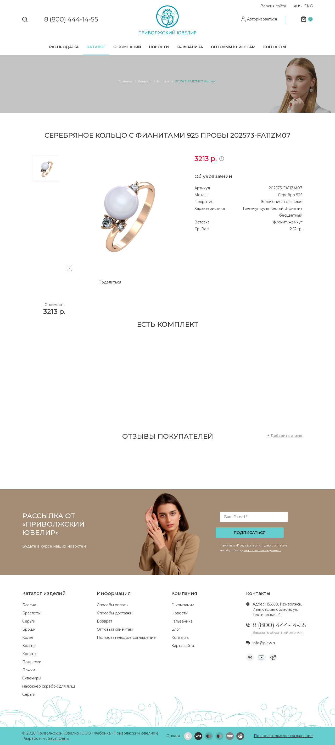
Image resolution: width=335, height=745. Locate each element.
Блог (175, 629)
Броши (29, 629)
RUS (298, 6)
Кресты (29, 653)
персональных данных (262, 550)
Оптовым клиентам (233, 47)
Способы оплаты (112, 605)
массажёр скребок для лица (49, 686)
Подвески (31, 662)
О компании (127, 47)
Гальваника (190, 47)
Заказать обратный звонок (278, 632)
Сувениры (31, 678)
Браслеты (31, 613)
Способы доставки (114, 613)
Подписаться (250, 532)
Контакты (274, 47)
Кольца (29, 645)
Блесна (29, 605)
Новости (159, 47)
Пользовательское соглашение (126, 637)
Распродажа (64, 47)
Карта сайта (182, 645)
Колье (28, 637)
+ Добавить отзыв (284, 435)
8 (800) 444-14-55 (71, 19)
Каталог (96, 47)
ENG (308, 6)
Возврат (104, 621)
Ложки (28, 670)
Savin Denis (58, 738)
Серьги (28, 621)
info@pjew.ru (264, 643)
